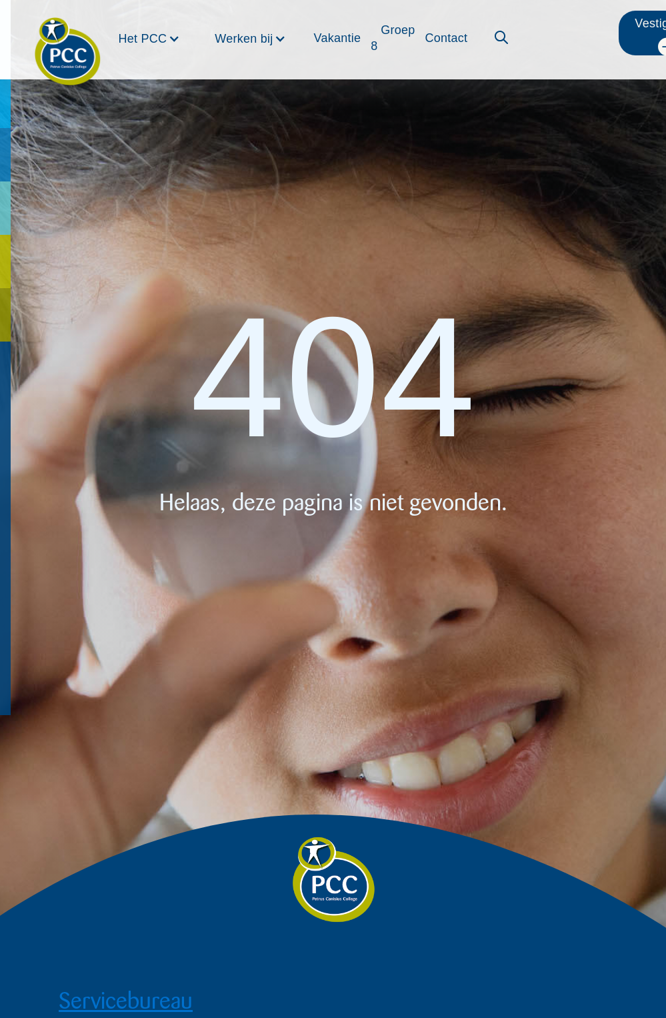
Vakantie (337, 38)
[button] (149, 39)
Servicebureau (126, 1001)
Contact (446, 38)
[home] (67, 34)
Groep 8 (393, 38)
